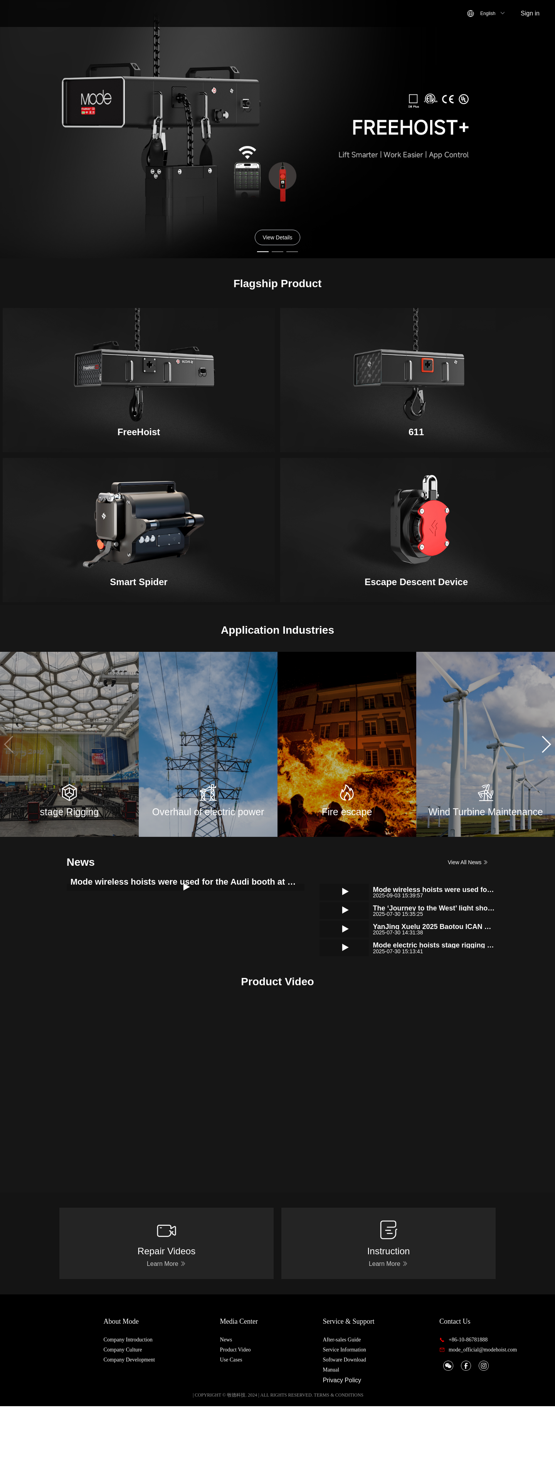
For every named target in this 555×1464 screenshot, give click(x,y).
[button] (546, 744)
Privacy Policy (358, 1438)
